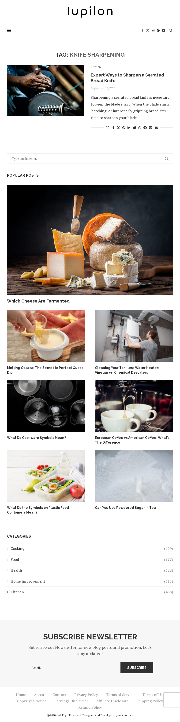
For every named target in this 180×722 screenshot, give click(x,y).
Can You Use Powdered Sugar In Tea (125, 508)
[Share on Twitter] (118, 127)
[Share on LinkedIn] (129, 127)
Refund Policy (90, 707)
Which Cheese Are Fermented (38, 301)
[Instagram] (153, 30)
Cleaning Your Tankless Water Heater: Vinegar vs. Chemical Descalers (127, 370)
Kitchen (92, 591)
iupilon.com (125, 715)
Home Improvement (92, 581)
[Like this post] (107, 127)
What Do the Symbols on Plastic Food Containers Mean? (38, 510)
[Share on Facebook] (113, 127)
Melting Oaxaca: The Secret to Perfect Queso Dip (45, 370)
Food (92, 559)
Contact (59, 694)
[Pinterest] (158, 30)
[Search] (170, 30)
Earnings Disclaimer (71, 701)
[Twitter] (147, 30)
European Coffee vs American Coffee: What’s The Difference (132, 440)
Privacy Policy (86, 694)
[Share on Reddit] (134, 127)
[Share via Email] (156, 127)
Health (92, 570)
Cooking (92, 548)
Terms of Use (153, 694)
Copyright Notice (31, 701)
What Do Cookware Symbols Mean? (36, 438)
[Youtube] (163, 30)
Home (21, 694)
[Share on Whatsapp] (139, 127)
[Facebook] (143, 30)
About (39, 694)
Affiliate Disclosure (112, 701)
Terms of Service (120, 694)
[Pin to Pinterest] (123, 127)
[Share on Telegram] (145, 127)
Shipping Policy (149, 701)
